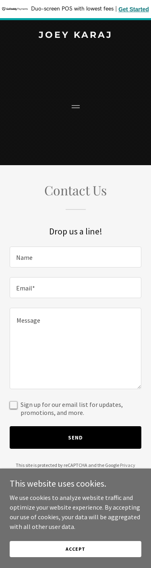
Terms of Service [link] (80, 472)
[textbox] (75, 257)
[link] (75, 35)
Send (75, 437)
